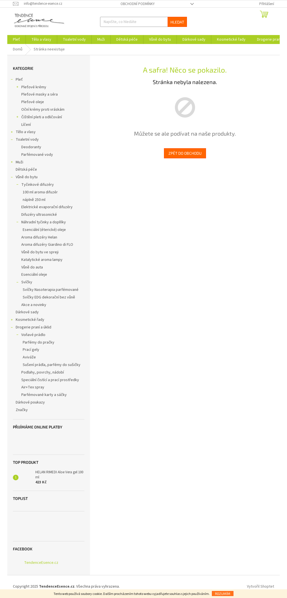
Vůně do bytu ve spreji (40, 252)
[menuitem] (16, 39)
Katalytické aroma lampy (42, 260)
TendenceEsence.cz (41, 562)
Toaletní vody (24, 140)
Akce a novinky (33, 305)
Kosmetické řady (27, 320)
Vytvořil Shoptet (260, 586)
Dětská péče (27, 169)
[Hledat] (143, 22)
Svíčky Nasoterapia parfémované (50, 290)
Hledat (177, 22)
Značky (22, 410)
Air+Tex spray (32, 387)
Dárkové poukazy (31, 402)
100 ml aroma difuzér (40, 192)
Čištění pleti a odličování (39, 117)
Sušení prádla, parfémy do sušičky (51, 365)
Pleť (16, 80)
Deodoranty (31, 147)
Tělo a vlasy (23, 132)
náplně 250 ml (34, 200)
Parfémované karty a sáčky (44, 395)
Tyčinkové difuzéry (35, 185)
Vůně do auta (32, 267)
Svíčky (24, 282)
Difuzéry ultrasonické (39, 214)
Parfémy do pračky (38, 342)
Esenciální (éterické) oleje (44, 230)
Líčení (26, 125)
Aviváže (29, 357)
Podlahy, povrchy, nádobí (42, 372)
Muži (16, 162)
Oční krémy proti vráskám (42, 109)
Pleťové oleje (32, 102)
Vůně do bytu (24, 177)
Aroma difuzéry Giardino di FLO (47, 244)
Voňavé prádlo (30, 335)
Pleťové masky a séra (39, 94)
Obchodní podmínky (138, 3)
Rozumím (222, 593)
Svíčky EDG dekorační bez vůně (49, 297)
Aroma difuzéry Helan (39, 237)
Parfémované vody (37, 154)
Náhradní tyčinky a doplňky (41, 222)
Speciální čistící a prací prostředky (50, 380)
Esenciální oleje (34, 274)
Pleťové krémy (31, 87)
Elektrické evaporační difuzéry (47, 207)
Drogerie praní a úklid (30, 328)
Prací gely (31, 350)
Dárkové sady (28, 312)
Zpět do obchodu (185, 153)
